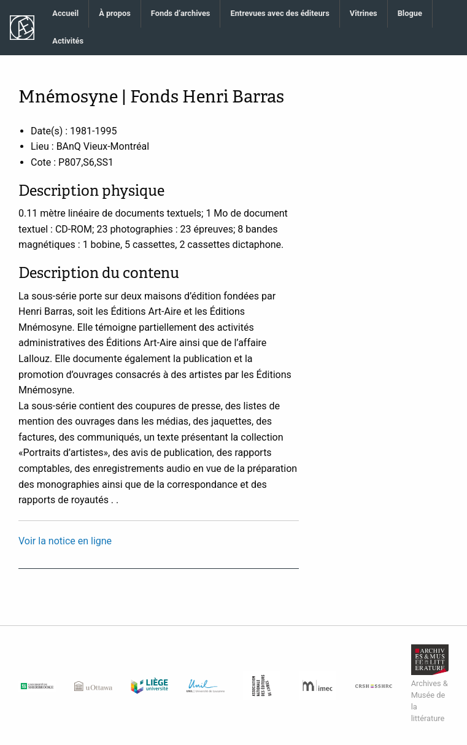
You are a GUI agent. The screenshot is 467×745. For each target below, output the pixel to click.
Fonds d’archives (180, 13)
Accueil (65, 13)
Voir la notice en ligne (65, 541)
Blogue (410, 13)
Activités (67, 40)
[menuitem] (65, 14)
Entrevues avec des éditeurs (279, 13)
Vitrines (363, 13)
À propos (115, 13)
